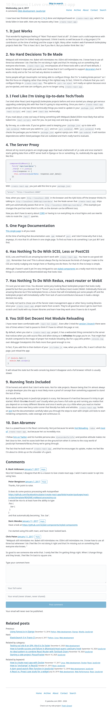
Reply (43, 469)
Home (69, 10)
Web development (26, 11)
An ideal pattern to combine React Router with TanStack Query (39, 651)
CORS (42, 213)
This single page (13, 231)
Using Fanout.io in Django (22, 631)
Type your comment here (17, 562)
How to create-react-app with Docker (27, 662)
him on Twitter (20, 437)
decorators (90, 69)
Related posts (18, 623)
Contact (94, 10)
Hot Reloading (81, 428)
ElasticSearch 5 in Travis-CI (22, 637)
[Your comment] (56, 574)
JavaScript (40, 11)
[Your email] (56, 596)
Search (103, 10)
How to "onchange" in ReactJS (24, 665)
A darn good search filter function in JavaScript (32, 668)
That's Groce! (67, 706)
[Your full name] (56, 588)
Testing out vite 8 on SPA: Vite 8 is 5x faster (30, 645)
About (86, 10)
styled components (66, 268)
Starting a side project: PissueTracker (27, 654)
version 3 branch (87, 323)
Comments (15, 461)
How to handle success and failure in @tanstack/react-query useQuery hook (45, 648)
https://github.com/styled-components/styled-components (50, 525)
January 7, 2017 (32, 469)
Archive (77, 10)
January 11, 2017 (30, 521)
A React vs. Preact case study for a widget (29, 671)
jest (10, 411)
